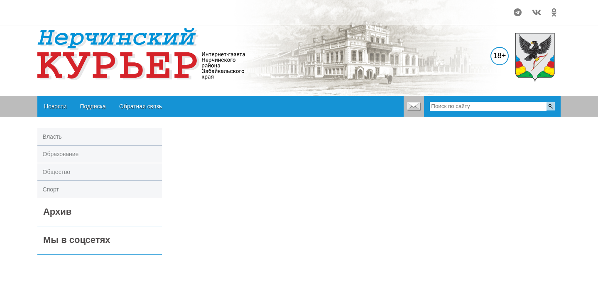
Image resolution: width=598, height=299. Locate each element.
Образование (61, 154)
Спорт (51, 189)
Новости (55, 106)
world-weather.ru (92, 16)
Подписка (92, 106)
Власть (52, 136)
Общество (57, 172)
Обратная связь (140, 106)
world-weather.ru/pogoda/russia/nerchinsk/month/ (91, 9)
